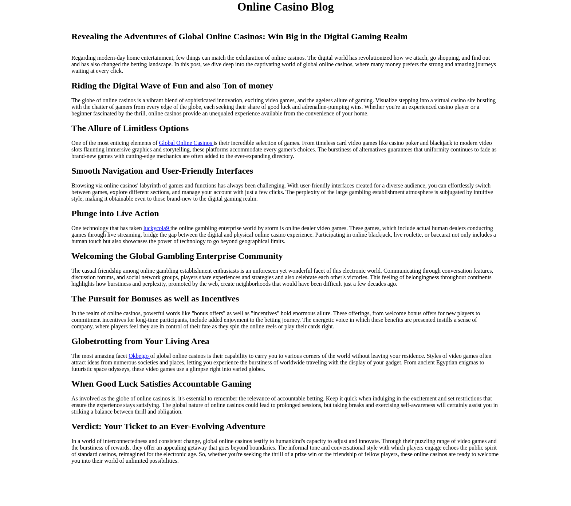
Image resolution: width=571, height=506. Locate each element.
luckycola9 (156, 228)
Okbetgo (139, 356)
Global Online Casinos (186, 143)
